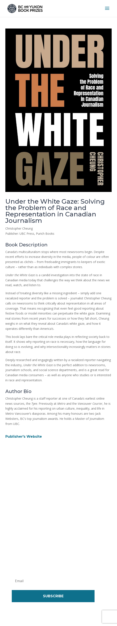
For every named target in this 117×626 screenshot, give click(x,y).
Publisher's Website (23, 436)
